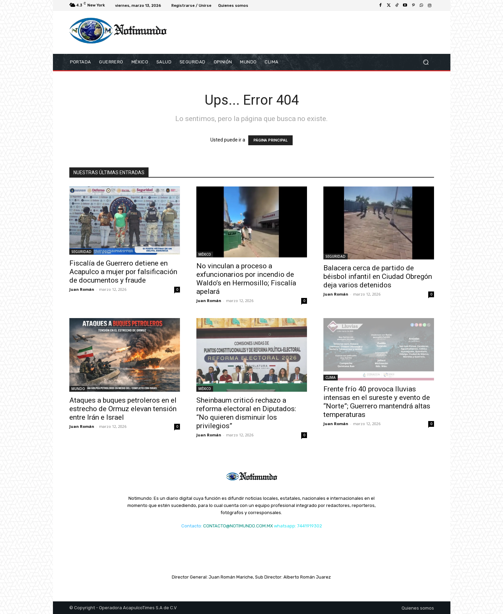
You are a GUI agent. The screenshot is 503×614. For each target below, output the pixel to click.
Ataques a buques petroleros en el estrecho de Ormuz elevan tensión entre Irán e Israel (123, 408)
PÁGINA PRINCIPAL (270, 140)
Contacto (191, 525)
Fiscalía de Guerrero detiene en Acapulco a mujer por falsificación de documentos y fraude (123, 271)
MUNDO (78, 388)
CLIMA (330, 377)
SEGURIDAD (81, 251)
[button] (426, 62)
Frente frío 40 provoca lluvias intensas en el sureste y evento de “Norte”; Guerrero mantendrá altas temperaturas (376, 402)
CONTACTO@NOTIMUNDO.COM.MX (238, 525)
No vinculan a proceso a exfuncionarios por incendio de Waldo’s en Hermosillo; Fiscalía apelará (246, 279)
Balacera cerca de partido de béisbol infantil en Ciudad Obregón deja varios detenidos (377, 276)
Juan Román (81, 289)
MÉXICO (204, 254)
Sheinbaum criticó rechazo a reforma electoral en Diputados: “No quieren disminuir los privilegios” (246, 413)
